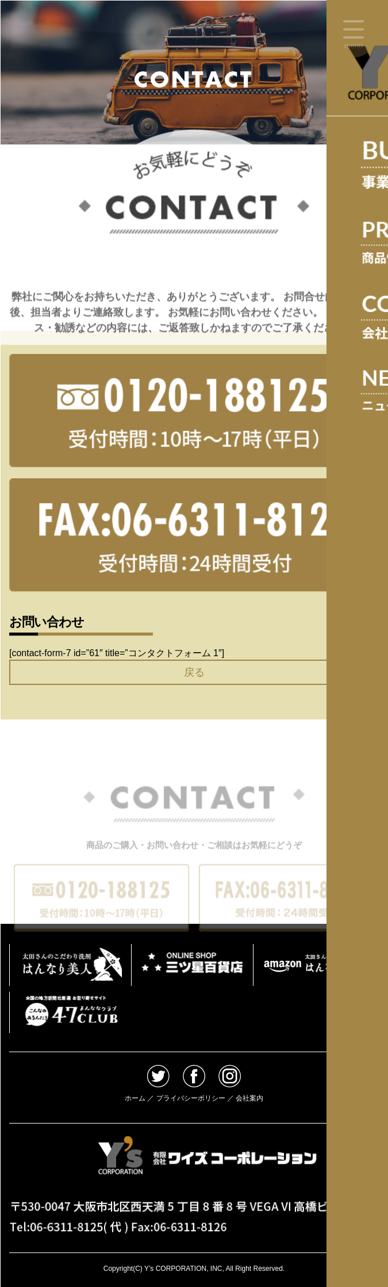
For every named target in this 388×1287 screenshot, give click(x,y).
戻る (194, 672)
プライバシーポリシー (190, 1098)
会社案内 (249, 1098)
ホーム (135, 1098)
